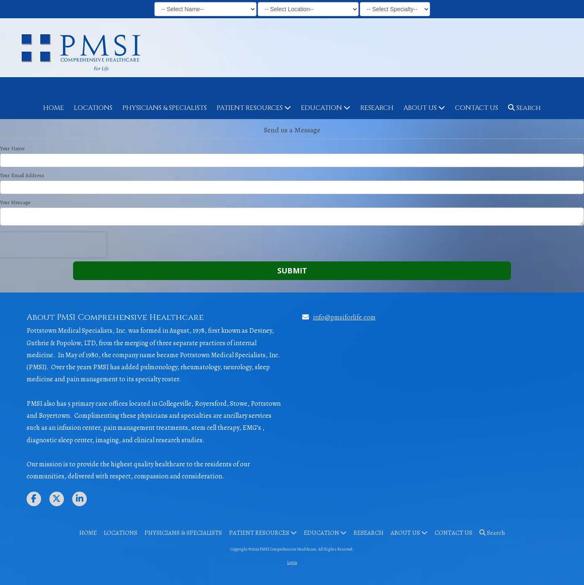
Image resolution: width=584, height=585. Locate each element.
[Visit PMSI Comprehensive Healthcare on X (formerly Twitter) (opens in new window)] (56, 499)
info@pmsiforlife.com (344, 317)
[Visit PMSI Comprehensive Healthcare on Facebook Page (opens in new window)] (34, 499)
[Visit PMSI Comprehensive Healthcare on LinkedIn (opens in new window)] (79, 499)
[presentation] (53, 244)
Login (292, 562)
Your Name (12, 148)
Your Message (15, 202)
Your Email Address (22, 175)
